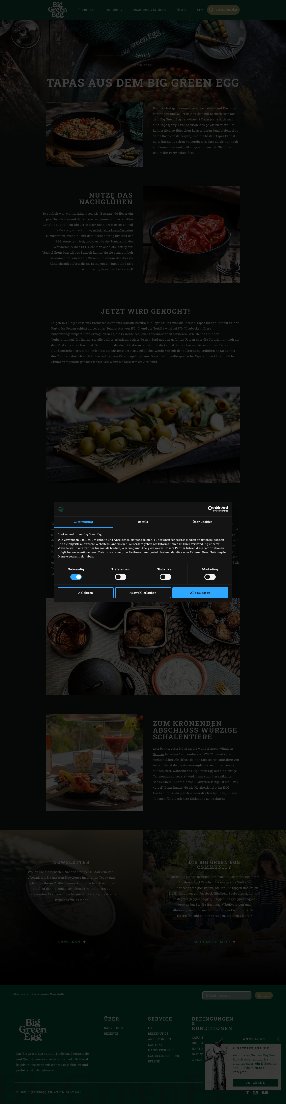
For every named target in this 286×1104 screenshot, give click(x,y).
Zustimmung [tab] (83, 522)
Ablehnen (85, 593)
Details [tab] (143, 522)
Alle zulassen (200, 593)
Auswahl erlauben (143, 593)
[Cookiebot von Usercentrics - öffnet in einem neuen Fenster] (210, 509)
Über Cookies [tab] (203, 522)
